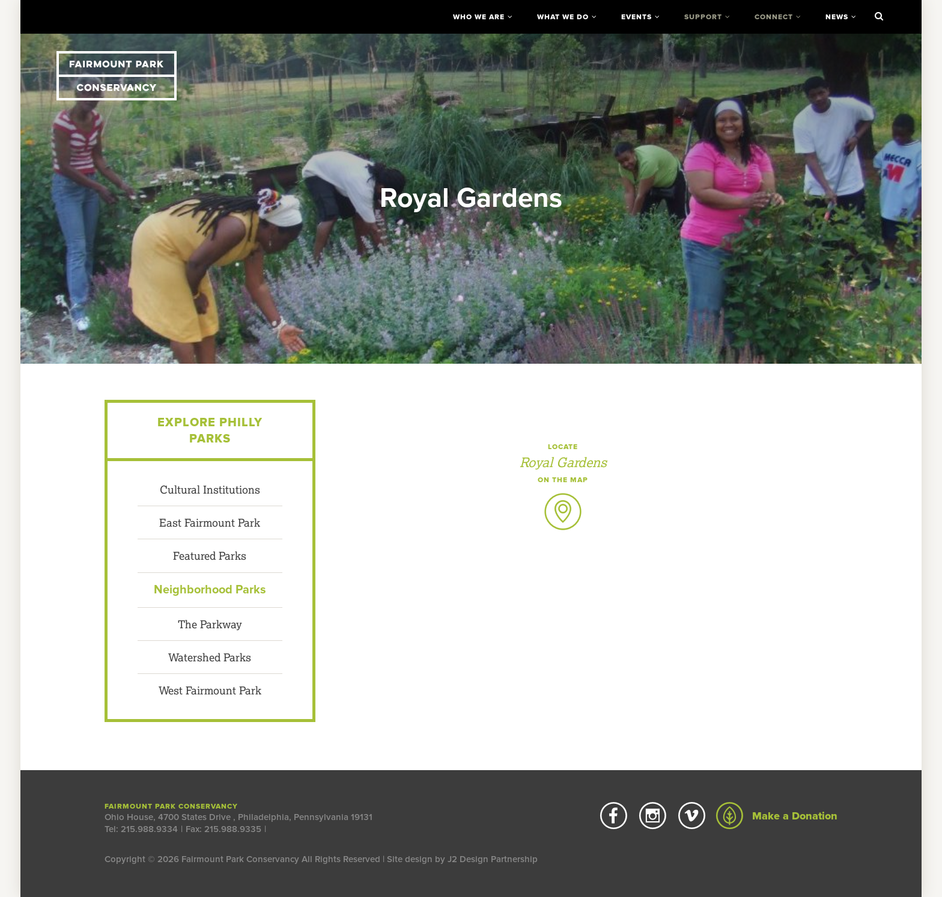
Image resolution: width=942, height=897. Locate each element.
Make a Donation (776, 815)
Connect (774, 17)
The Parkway (210, 624)
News (836, 17)
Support (703, 17)
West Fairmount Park (210, 690)
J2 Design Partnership (493, 859)
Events (636, 17)
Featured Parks (209, 555)
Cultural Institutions (210, 489)
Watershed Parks (209, 657)
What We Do (563, 17)
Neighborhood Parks (210, 590)
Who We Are (479, 17)
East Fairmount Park (209, 522)
